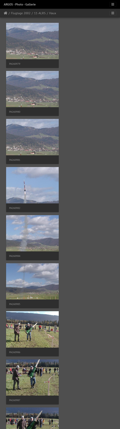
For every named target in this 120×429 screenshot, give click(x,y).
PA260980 (71, 63)
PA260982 (71, 110)
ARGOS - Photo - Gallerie (20, 4)
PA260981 (14, 110)
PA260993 (71, 347)
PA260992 (14, 347)
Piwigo (66, 422)
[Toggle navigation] (112, 4)
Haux (52, 13)
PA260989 (71, 252)
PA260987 (71, 205)
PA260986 (14, 205)
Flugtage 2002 (20, 13)
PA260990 (14, 299)
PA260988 (14, 252)
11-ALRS (40, 13)
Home (5, 13)
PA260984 (14, 157)
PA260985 (71, 157)
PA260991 (71, 299)
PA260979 (14, 63)
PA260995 (14, 394)
